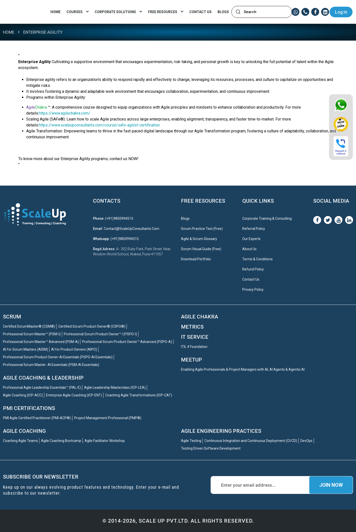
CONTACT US (200, 12)
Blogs (223, 12)
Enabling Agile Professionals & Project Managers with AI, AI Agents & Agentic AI (243, 369)
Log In (341, 12)
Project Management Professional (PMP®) (107, 418)
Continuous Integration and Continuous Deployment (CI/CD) (250, 441)
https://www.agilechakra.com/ (64, 113)
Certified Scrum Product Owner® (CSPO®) (91, 326)
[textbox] (264, 12)
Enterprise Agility (43, 32)
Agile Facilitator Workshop (105, 441)
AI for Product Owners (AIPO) (74, 349)
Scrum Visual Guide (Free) (201, 249)
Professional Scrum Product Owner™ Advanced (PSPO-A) (127, 342)
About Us (249, 249)
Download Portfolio (196, 259)
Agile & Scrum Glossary (199, 239)
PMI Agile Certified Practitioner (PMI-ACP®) (37, 418)
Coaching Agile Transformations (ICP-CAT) (138, 395)
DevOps (306, 441)
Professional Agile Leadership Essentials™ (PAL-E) (42, 387)
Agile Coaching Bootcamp (61, 441)
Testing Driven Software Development (211, 448)
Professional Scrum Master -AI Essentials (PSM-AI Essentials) (51, 365)
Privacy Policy (253, 289)
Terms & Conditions (257, 259)
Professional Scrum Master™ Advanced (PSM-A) (41, 342)
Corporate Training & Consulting (267, 218)
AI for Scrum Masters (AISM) (25, 349)
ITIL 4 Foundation (194, 347)
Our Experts (251, 239)
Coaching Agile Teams (20, 441)
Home (55, 12)
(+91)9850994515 (119, 218)
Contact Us (250, 279)
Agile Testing (191, 441)
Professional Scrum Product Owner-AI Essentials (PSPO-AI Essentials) (57, 357)
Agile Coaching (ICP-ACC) (23, 395)
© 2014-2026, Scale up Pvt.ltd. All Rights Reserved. (178, 521)
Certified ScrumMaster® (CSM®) (29, 326)
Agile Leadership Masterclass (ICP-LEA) (115, 387)
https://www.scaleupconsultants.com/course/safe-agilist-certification (99, 125)
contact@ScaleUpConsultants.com (131, 229)
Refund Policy (253, 269)
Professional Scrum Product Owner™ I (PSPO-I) (100, 334)
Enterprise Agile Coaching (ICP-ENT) (74, 395)
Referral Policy (253, 229)
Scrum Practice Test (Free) (202, 229)
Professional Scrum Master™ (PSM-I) (32, 334)
